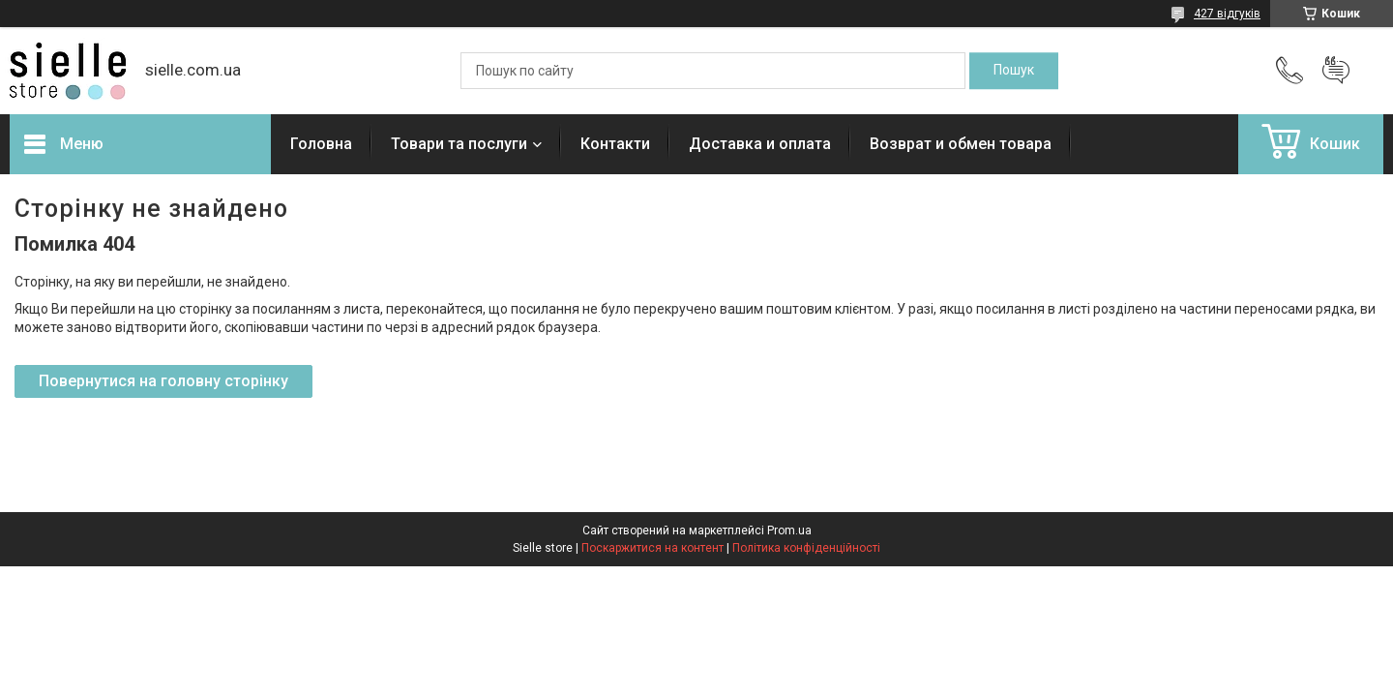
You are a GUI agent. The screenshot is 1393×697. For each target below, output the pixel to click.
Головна (321, 144)
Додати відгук (1335, 70)
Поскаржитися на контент (652, 548)
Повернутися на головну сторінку (163, 381)
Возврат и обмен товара (961, 144)
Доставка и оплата (760, 144)
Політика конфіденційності (806, 548)
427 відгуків (1227, 13)
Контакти (615, 144)
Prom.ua (789, 530)
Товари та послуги (459, 144)
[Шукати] (1013, 70)
